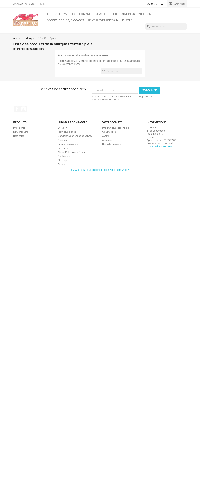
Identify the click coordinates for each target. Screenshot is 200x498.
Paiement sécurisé (68, 143)
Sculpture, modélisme (137, 14)
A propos (63, 139)
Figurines (85, 14)
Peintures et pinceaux (103, 20)
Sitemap (62, 160)
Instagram (23, 109)
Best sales (18, 135)
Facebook (17, 109)
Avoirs (105, 135)
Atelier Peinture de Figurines (73, 152)
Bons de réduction (112, 143)
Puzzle (127, 20)
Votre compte (112, 122)
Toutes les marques (61, 14)
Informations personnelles (116, 127)
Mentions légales (67, 131)
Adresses (107, 139)
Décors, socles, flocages (65, 20)
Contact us (64, 156)
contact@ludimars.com (159, 146)
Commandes (109, 131)
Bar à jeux (63, 148)
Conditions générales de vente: (75, 135)
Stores (61, 164)
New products (20, 131)
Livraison (62, 127)
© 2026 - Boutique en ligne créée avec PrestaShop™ (100, 169)
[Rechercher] (166, 26)
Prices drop (19, 127)
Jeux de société (107, 14)
